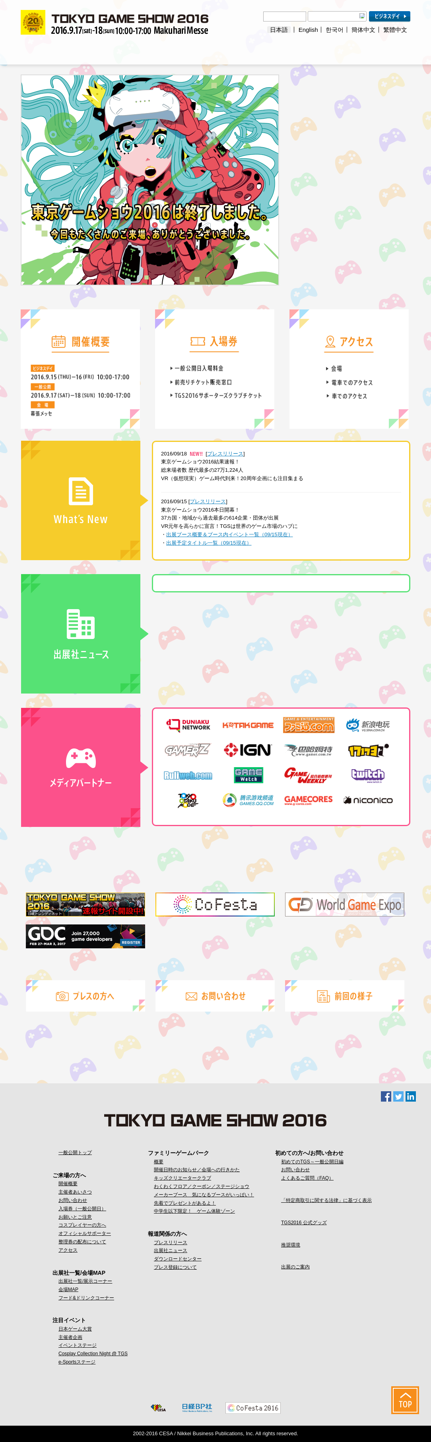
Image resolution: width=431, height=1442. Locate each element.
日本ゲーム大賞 (75, 1329)
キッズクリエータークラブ (182, 1178)
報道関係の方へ (313, 49)
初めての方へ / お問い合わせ (378, 49)
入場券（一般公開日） (82, 1208)
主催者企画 (70, 1337)
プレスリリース (225, 454)
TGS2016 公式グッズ (304, 1222)
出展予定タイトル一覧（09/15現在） (209, 543)
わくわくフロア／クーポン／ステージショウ (201, 1186)
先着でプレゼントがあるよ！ (185, 1203)
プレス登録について (175, 1267)
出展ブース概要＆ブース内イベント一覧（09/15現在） (229, 534)
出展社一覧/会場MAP (118, 49)
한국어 (335, 29)
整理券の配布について (82, 1242)
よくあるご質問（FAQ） (307, 1178)
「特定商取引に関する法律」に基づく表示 (326, 1200)
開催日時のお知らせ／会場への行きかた (197, 1169)
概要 (158, 1162)
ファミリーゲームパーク (248, 49)
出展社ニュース (170, 1250)
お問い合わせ (72, 1200)
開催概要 (68, 1183)
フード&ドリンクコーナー (86, 1298)
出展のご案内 (295, 1267)
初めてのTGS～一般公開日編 (312, 1162)
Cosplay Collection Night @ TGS (93, 1353)
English (308, 29)
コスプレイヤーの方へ (82, 1225)
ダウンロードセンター (178, 1259)
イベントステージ (77, 1345)
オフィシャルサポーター (84, 1233)
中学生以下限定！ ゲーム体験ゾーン (194, 1211)
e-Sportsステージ (76, 1362)
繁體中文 (395, 29)
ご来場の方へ (53, 49)
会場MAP (68, 1289)
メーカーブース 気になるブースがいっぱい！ (204, 1195)
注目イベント (183, 49)
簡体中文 (363, 29)
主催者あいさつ (75, 1192)
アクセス (68, 1250)
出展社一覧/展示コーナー (85, 1281)
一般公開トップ (75, 1152)
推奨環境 (290, 1245)
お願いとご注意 (75, 1217)
